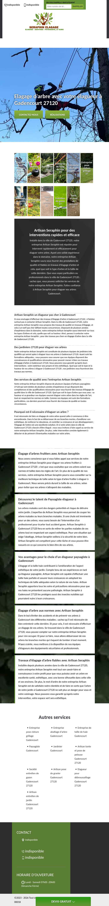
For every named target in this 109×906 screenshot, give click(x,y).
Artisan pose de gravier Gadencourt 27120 (58, 775)
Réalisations (57, 114)
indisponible (12, 4)
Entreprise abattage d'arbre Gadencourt (58, 731)
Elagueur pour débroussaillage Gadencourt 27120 (82, 777)
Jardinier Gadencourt (56, 748)
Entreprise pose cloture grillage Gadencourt (33, 734)
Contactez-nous (28, 114)
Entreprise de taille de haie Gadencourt (82, 731)
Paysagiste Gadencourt (33, 748)
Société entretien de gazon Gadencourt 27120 (32, 777)
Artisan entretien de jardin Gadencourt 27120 (32, 800)
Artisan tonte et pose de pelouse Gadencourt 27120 (82, 754)
